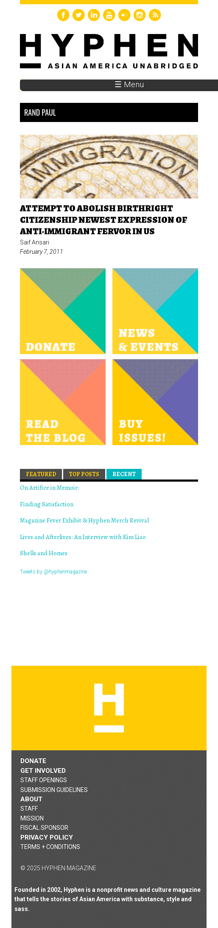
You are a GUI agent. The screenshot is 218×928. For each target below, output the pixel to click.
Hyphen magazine (109, 708)
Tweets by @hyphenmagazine (53, 572)
